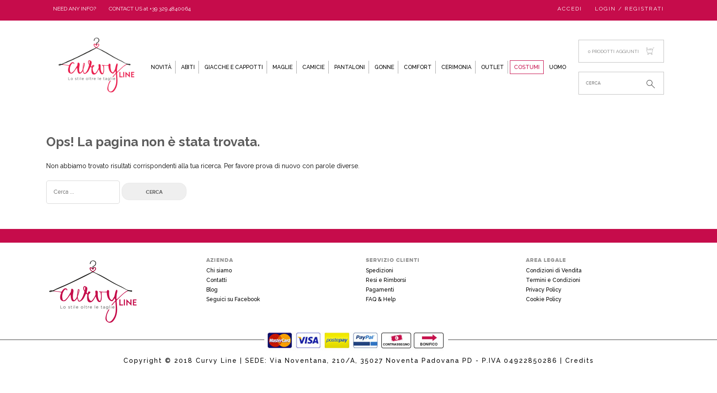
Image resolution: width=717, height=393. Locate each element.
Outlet (492, 67)
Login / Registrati (629, 8)
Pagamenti (380, 290)
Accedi (569, 8)
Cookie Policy (544, 299)
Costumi (527, 67)
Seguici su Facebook (233, 299)
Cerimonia (456, 67)
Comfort (418, 67)
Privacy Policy (544, 290)
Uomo (557, 67)
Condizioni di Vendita (554, 270)
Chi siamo (219, 270)
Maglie (283, 67)
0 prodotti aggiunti (621, 51)
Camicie (313, 67)
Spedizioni (379, 270)
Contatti (216, 280)
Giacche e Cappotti (233, 67)
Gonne (384, 67)
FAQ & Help (381, 299)
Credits (579, 360)
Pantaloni (349, 67)
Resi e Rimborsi (386, 280)
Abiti (188, 67)
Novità (161, 67)
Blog (212, 290)
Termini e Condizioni (553, 280)
